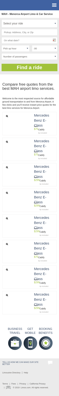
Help (26, 372)
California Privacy (37, 384)
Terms (5, 384)
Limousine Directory (11, 372)
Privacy (22, 384)
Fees (13, 384)
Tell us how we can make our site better (20, 363)
